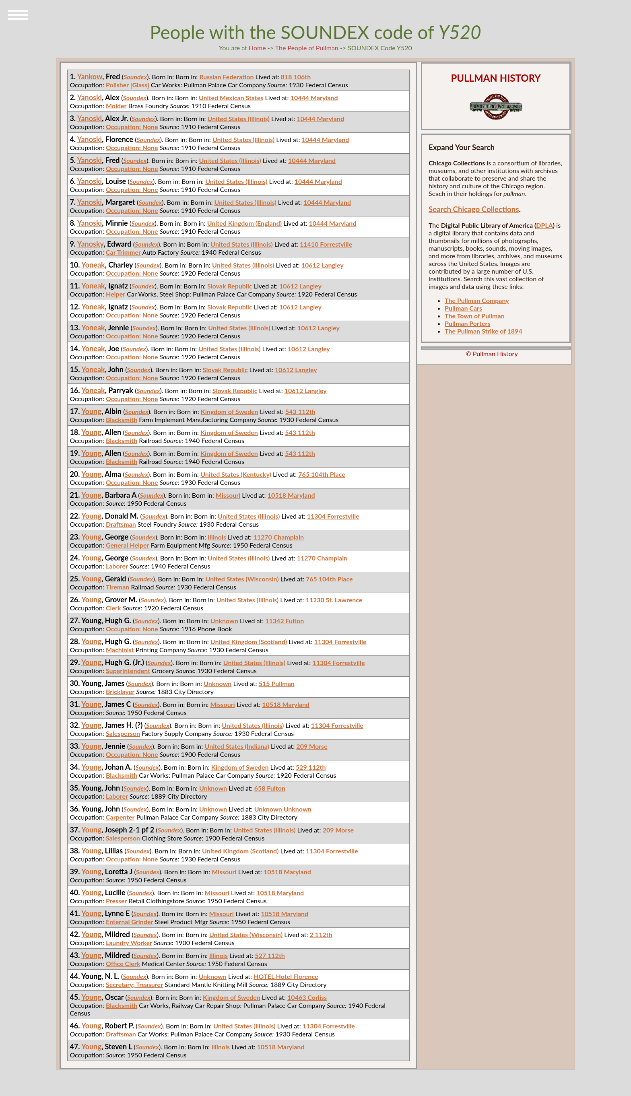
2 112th (320, 934)
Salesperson (123, 733)
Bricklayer (120, 691)
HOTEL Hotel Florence (286, 976)
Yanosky (90, 243)
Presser (116, 900)
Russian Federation (226, 76)
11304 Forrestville (333, 516)
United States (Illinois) (239, 118)
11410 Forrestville (326, 244)
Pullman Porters (467, 323)
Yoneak (93, 264)
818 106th (296, 76)
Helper (115, 294)
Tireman (117, 587)
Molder (116, 105)
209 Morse (311, 746)
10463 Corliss (307, 997)
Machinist (120, 649)
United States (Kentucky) (235, 474)
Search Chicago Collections (474, 209)
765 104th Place (321, 474)
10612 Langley (322, 265)
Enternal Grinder (129, 921)
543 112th (300, 411)
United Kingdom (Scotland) (248, 641)
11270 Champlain (278, 537)
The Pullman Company (477, 300)
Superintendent (128, 670)
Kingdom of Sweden (229, 411)
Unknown (224, 620)
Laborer (117, 566)
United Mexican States (231, 97)
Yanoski (89, 97)
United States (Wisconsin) (242, 579)
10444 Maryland (314, 97)
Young (91, 411)
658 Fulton (269, 788)
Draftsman (121, 524)
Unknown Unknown (282, 809)
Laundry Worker (129, 942)
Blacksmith (121, 419)
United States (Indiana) (237, 746)
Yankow (89, 76)
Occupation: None (132, 126)
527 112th (270, 955)
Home (257, 48)
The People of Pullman (306, 48)
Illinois (217, 537)
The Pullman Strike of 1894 (483, 331)
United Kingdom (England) (244, 223)
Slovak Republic (229, 286)
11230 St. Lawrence (333, 600)
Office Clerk (123, 963)
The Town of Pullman (475, 315)
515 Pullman (277, 683)
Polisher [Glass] (127, 85)
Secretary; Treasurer (134, 984)
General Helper (127, 545)
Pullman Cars (463, 308)
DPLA (544, 225)
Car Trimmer (123, 252)
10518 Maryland (291, 495)
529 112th (311, 767)
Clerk (113, 608)
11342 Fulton (284, 620)
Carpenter (120, 817)
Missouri (228, 495)
